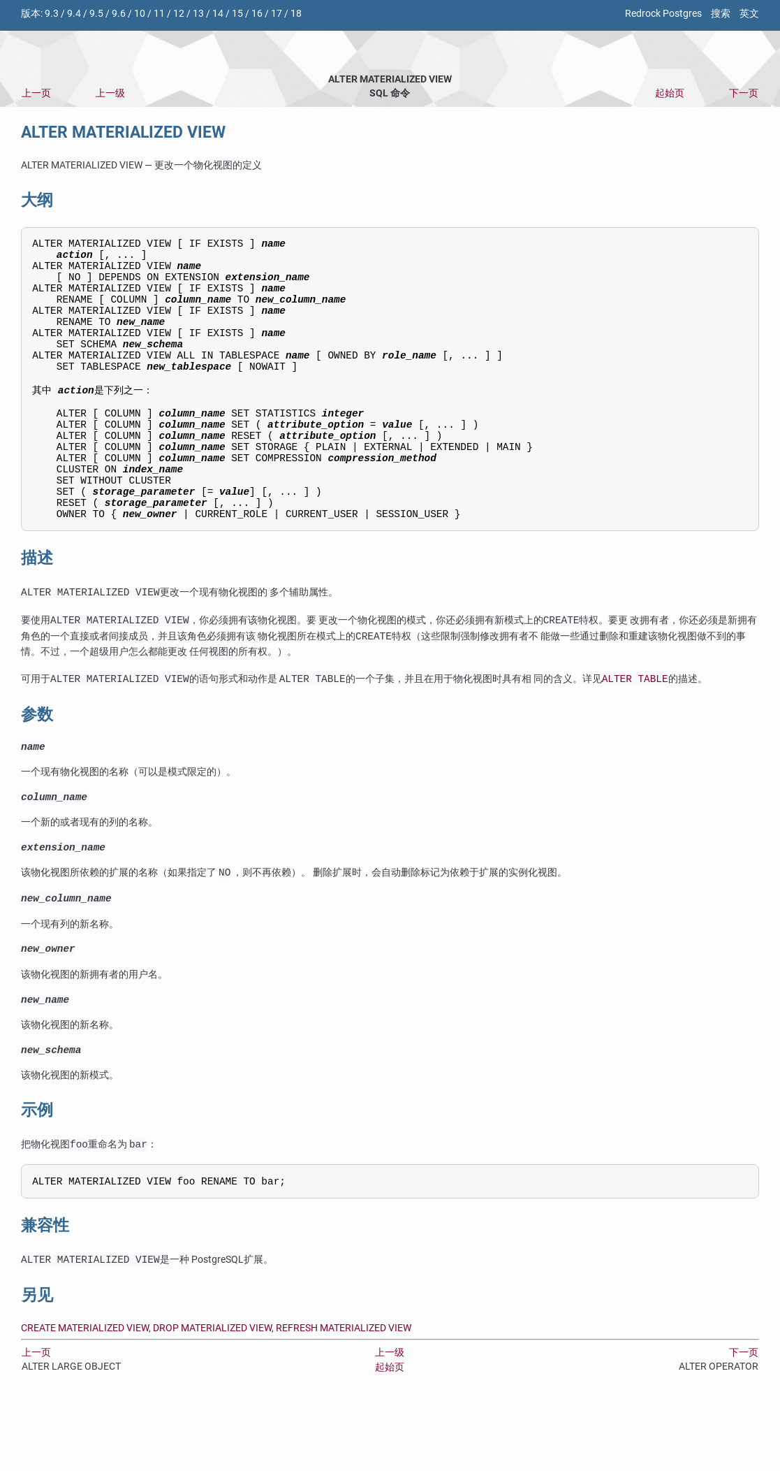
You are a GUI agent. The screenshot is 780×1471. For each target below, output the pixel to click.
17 (276, 14)
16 (257, 14)
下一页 (743, 93)
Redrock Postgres (663, 14)
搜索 (720, 14)
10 (139, 14)
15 (237, 14)
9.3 (52, 14)
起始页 (669, 93)
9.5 (96, 14)
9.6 (119, 14)
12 (178, 14)
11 (159, 14)
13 (198, 14)
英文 (749, 14)
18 (296, 14)
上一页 (36, 93)
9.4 (74, 14)
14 (217, 14)
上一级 (110, 93)
